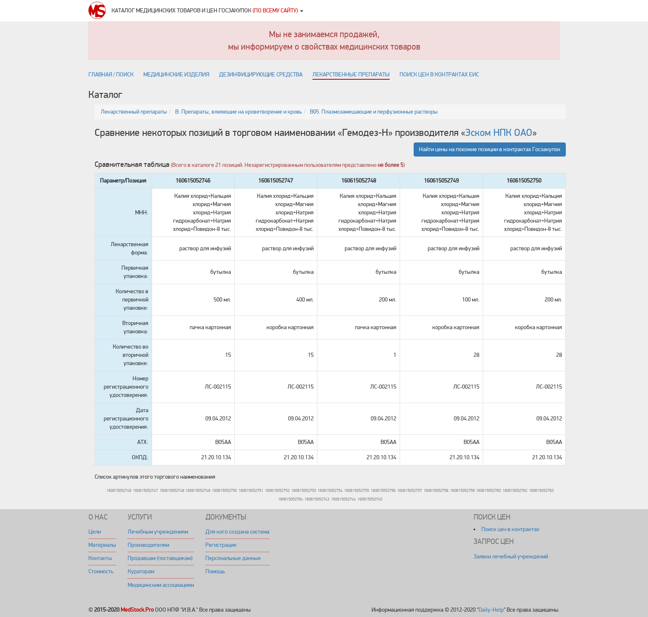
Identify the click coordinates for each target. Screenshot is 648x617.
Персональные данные (233, 558)
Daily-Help (491, 609)
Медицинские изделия (176, 74)
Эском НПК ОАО (498, 133)
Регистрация (220, 544)
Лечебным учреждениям (158, 531)
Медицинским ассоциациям (161, 585)
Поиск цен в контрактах (510, 529)
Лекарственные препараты (351, 74)
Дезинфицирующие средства (261, 74)
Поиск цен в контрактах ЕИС (439, 74)
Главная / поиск (110, 74)
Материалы (102, 544)
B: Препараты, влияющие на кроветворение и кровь (238, 111)
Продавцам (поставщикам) (160, 558)
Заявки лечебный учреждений (511, 556)
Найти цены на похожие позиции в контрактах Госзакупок (489, 149)
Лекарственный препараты (134, 111)
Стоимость (100, 571)
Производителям (148, 544)
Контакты (100, 558)
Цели (94, 531)
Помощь (215, 571)
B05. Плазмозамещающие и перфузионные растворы (374, 111)
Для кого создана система (237, 531)
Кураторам (141, 571)
